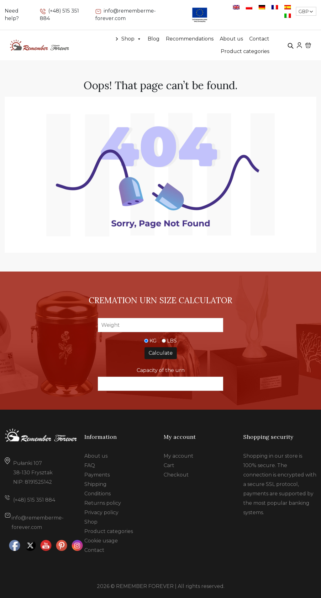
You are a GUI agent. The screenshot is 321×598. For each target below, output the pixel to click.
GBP (303, 11)
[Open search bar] (290, 45)
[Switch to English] (236, 7)
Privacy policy (101, 512)
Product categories (245, 51)
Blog (154, 39)
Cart (169, 465)
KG (153, 341)
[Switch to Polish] (249, 7)
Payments (97, 475)
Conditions (97, 494)
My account (178, 456)
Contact (259, 39)
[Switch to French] (274, 7)
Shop (131, 39)
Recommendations (189, 39)
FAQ (89, 465)
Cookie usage (101, 541)
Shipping (95, 484)
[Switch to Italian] (287, 15)
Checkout (176, 475)
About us (231, 39)
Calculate (161, 353)
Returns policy (102, 503)
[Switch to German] (261, 7)
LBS (172, 341)
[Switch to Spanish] (287, 7)
